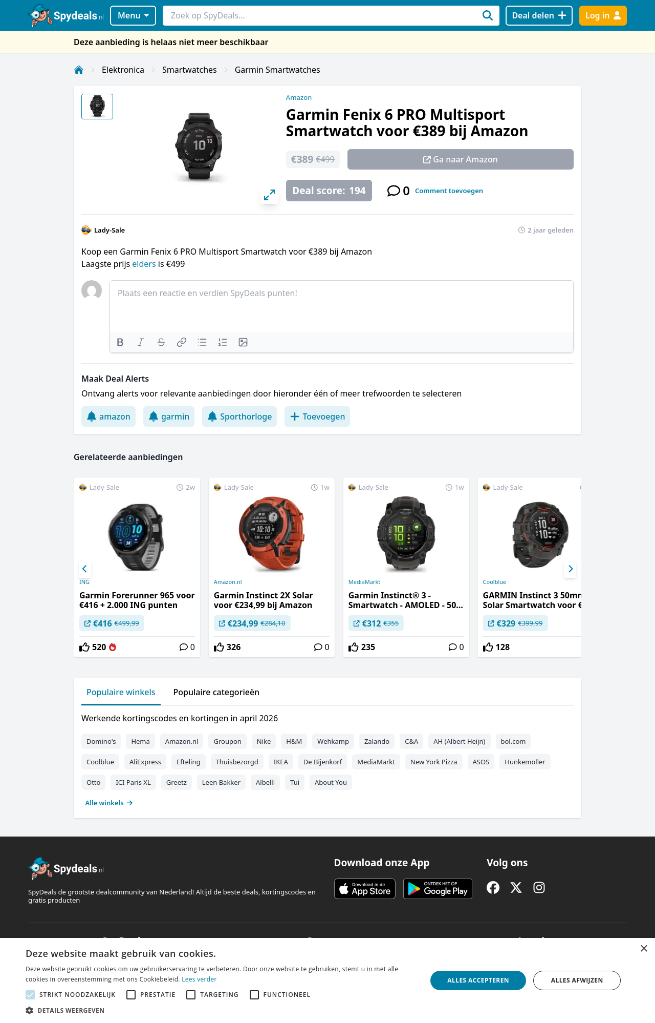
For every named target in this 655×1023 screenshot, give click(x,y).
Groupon (227, 741)
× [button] (643, 949)
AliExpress (145, 761)
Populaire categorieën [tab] (216, 692)
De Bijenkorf (322, 761)
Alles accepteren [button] (478, 980)
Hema (140, 741)
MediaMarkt (364, 582)
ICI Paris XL (133, 782)
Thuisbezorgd (237, 761)
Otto (93, 782)
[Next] (570, 569)
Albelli (265, 782)
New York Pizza (433, 761)
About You (331, 782)
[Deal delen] (539, 16)
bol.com (513, 741)
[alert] (327, 980)
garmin (168, 416)
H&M (294, 741)
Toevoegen (317, 416)
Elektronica (123, 69)
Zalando (376, 741)
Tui (294, 782)
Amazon (299, 97)
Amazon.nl (228, 582)
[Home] (79, 70)
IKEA (281, 761)
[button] (220, 1010)
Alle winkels (109, 802)
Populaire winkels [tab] (121, 692)
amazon (108, 416)
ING (84, 582)
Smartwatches (189, 69)
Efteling (188, 761)
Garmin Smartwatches (277, 69)
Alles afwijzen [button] (577, 980)
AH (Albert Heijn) (459, 741)
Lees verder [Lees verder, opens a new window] (199, 979)
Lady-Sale (109, 230)
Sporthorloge (239, 416)
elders (145, 263)
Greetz (176, 782)
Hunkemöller (525, 761)
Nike (264, 741)
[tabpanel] (327, 758)
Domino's (101, 741)
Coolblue (495, 582)
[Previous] (85, 569)
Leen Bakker (221, 782)
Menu (133, 15)
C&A (411, 741)
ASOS (481, 761)
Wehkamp (333, 741)
